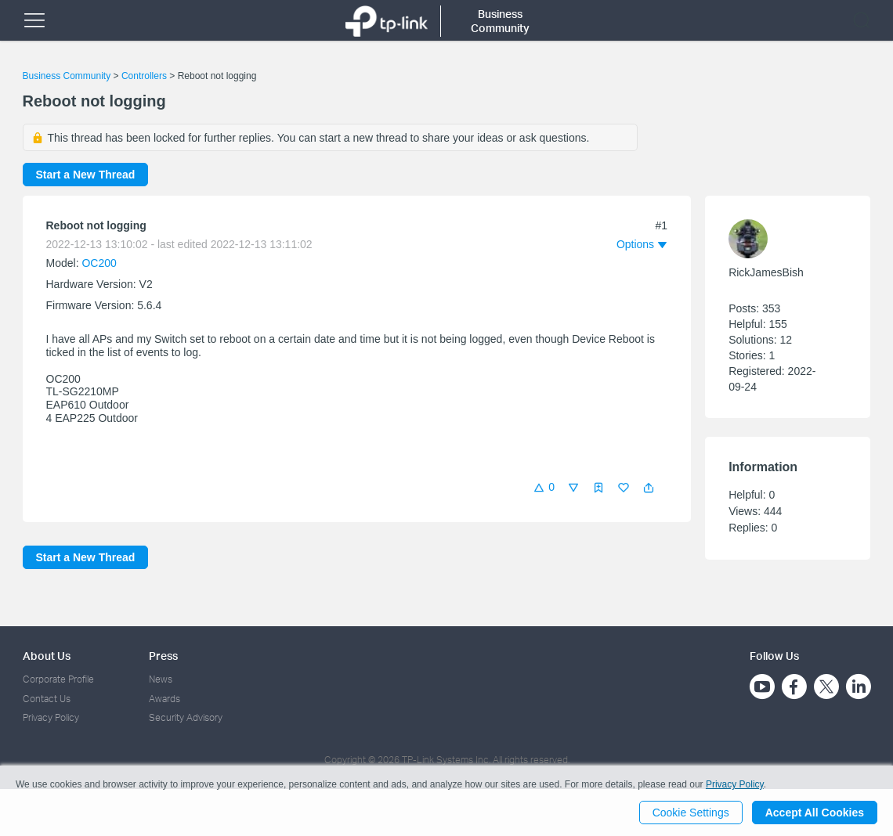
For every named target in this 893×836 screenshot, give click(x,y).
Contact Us (46, 698)
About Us (46, 655)
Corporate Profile (58, 679)
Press (163, 655)
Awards (164, 698)
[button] (648, 487)
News (160, 679)
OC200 (98, 263)
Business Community (67, 75)
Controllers (144, 75)
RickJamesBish (766, 272)
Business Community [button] (500, 20)
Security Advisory (185, 717)
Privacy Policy (51, 717)
